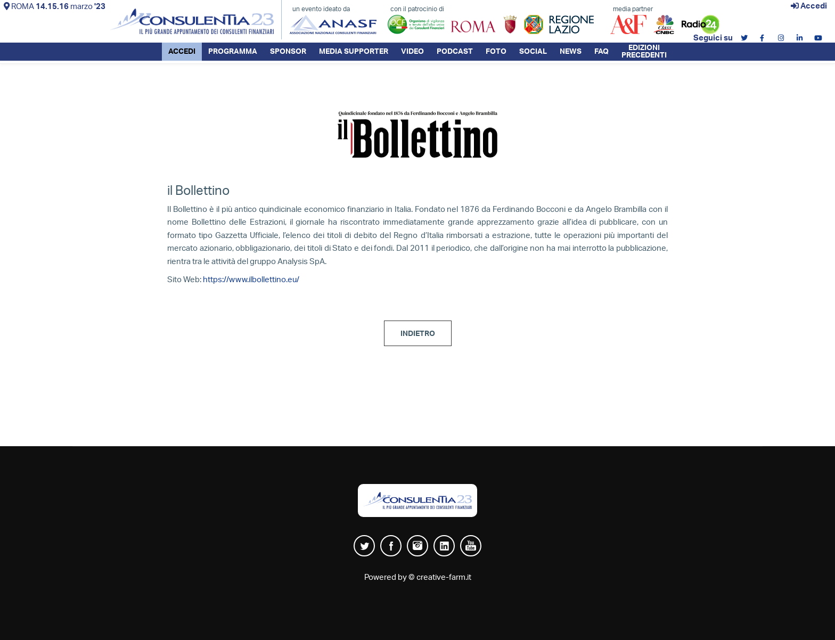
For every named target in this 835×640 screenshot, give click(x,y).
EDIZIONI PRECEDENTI (644, 51)
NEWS (571, 51)
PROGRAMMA (232, 51)
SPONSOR (288, 51)
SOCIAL (533, 51)
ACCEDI (181, 51)
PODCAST (455, 51)
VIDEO (412, 51)
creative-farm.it (443, 577)
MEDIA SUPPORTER (353, 51)
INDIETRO (417, 334)
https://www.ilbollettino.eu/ (251, 280)
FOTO (496, 51)
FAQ (601, 51)
